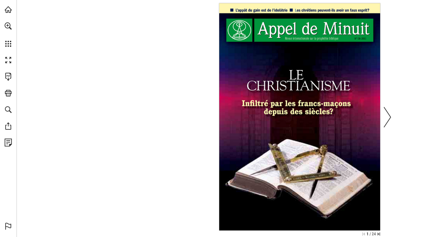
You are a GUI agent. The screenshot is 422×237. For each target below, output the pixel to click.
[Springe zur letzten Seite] (378, 234)
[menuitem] (8, 34)
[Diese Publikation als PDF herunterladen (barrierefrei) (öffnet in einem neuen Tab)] (8, 76)
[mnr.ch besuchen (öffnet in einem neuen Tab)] (8, 9)
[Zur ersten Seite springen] (363, 234)
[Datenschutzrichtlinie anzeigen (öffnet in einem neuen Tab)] (8, 142)
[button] (8, 26)
